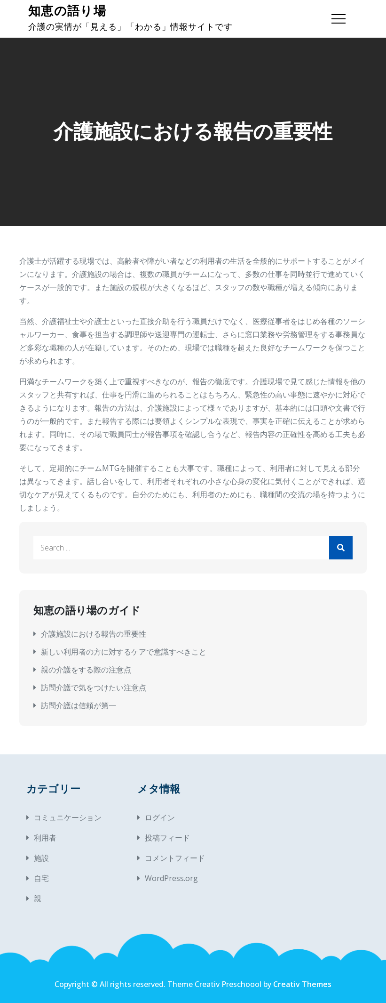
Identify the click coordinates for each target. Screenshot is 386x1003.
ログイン (160, 817)
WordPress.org (171, 878)
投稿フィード (167, 838)
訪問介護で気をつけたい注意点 (93, 687)
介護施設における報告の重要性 (93, 634)
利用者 (45, 838)
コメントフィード (175, 858)
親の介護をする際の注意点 (86, 669)
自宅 (41, 878)
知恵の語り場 (67, 11)
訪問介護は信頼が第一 (78, 705)
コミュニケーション (68, 817)
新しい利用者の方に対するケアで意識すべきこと (123, 652)
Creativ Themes (302, 984)
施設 (41, 858)
